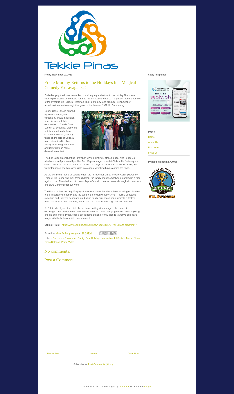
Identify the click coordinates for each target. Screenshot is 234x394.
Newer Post (53, 353)
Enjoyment (70, 238)
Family (81, 238)
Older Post (133, 353)
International (108, 238)
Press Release (52, 242)
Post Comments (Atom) (100, 364)
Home (94, 353)
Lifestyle (120, 238)
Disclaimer (153, 147)
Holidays (95, 238)
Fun (88, 238)
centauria (124, 386)
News (137, 238)
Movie (129, 238)
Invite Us (153, 152)
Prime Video (67, 242)
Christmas (58, 238)
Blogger (147, 386)
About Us (153, 142)
